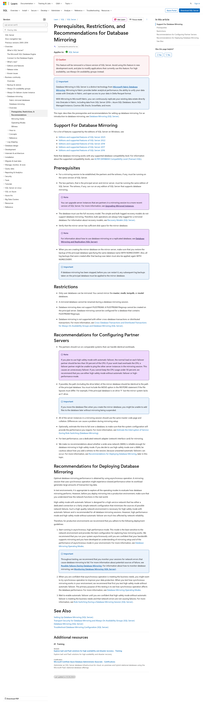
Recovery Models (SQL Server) (121, 220)
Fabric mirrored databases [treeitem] (19, 100)
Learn (56, 19)
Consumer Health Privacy (74, 696)
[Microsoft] (4, 3)
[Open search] (190, 3)
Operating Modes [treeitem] (18, 122)
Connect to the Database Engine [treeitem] (20, 58)
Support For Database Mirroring (169, 24)
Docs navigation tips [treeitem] (13, 39)
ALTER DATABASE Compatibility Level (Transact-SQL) (118, 159)
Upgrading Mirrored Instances (119, 205)
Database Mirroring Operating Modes (124, 590)
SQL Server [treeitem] (9, 35)
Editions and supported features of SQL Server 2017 (82, 147)
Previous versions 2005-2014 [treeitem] (16, 42)
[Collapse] (44, 19)
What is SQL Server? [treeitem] (15, 50)
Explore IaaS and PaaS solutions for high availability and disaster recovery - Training (88, 651)
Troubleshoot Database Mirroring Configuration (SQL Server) (81, 627)
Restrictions (161, 31)
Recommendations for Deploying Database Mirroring (112, 453)
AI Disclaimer (8, 696)
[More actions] (147, 19)
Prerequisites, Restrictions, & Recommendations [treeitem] (22, 113)
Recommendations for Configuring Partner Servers (177, 34)
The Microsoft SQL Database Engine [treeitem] (21, 54)
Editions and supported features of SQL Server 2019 (82, 143)
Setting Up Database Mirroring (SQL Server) (73, 617)
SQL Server (71, 19)
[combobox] (25, 25)
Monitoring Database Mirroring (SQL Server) (95, 569)
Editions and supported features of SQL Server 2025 (82, 137)
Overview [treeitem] (11, 81)
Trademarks (107, 696)
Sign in (197, 3)
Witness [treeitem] (14, 126)
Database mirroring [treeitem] (17, 104)
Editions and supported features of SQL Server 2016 (82, 150)
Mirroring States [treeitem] (17, 119)
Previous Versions (23, 696)
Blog (35, 696)
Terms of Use (94, 696)
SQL (62, 19)
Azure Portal (172, 10)
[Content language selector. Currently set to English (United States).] (15, 690)
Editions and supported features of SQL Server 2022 (82, 140)
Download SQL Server (189, 10)
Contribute (46, 696)
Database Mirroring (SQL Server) (104, 116)
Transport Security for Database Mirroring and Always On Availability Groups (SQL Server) (94, 620)
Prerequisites (162, 27)
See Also (160, 41)
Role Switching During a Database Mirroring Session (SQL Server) (103, 601)
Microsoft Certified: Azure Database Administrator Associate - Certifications (84, 662)
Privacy (56, 696)
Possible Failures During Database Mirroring (81, 565)
